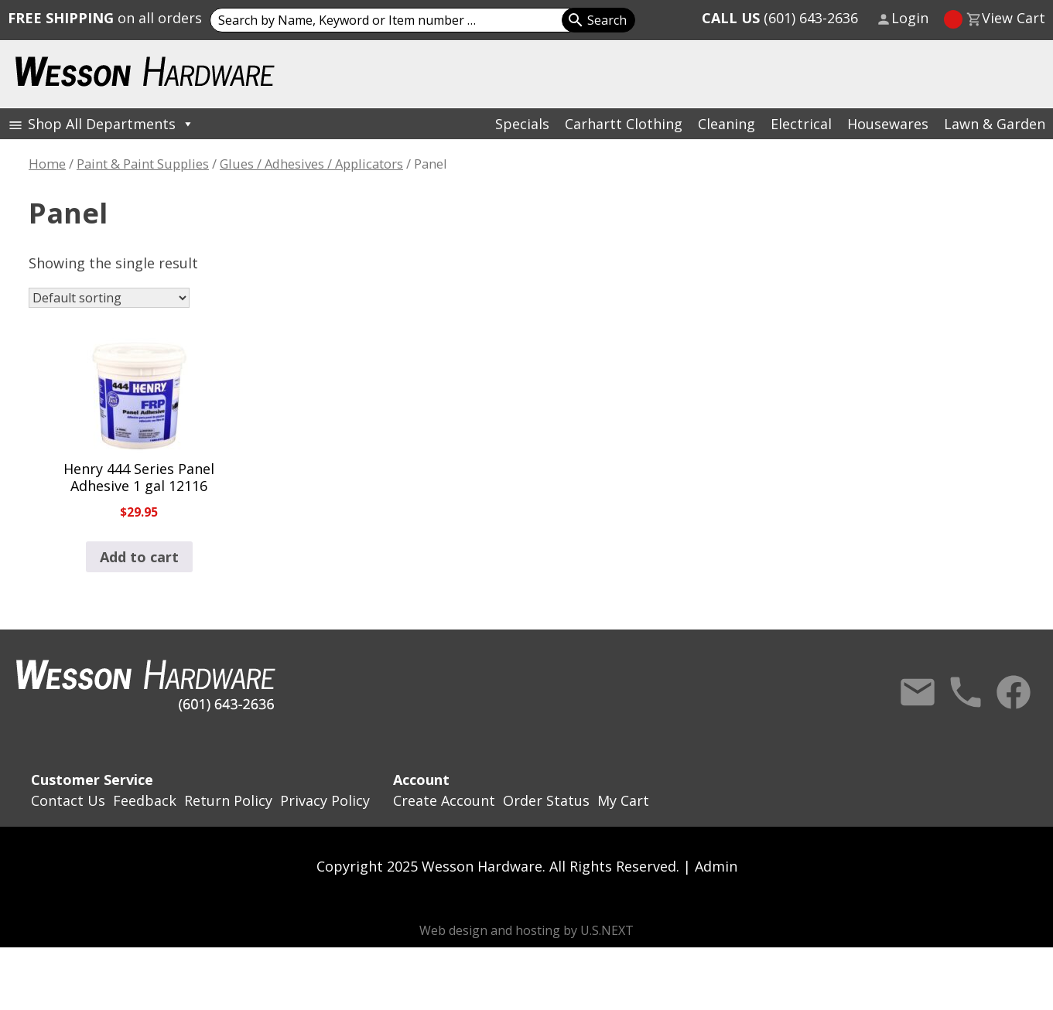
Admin (716, 866)
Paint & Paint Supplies (143, 163)
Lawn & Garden (994, 123)
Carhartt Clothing (623, 123)
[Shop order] (109, 298)
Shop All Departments (111, 123)
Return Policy (228, 800)
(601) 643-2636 (780, 18)
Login (909, 18)
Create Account (444, 800)
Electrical (801, 123)
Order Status (546, 800)
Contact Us (917, 692)
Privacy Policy (325, 800)
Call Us (965, 692)
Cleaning (726, 123)
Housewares (887, 123)
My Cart (623, 800)
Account (421, 779)
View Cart (1013, 18)
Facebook (1013, 692)
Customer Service (92, 779)
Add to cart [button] (139, 557)
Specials (522, 123)
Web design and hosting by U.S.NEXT (526, 930)
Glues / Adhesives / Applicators (311, 163)
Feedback (144, 800)
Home (47, 163)
